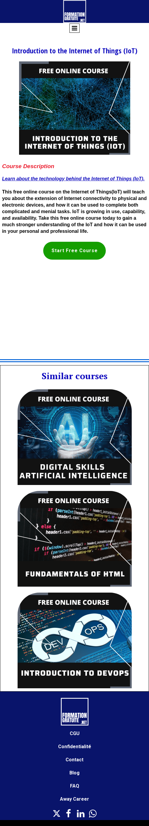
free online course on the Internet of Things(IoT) (67, 191)
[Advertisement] (74, 310)
